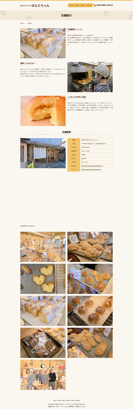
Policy (72, 400)
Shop (76, 5)
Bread (82, 5)
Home (71, 5)
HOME (22, 23)
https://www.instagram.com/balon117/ (92, 166)
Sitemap (77, 400)
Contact (89, 5)
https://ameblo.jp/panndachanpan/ (91, 169)
